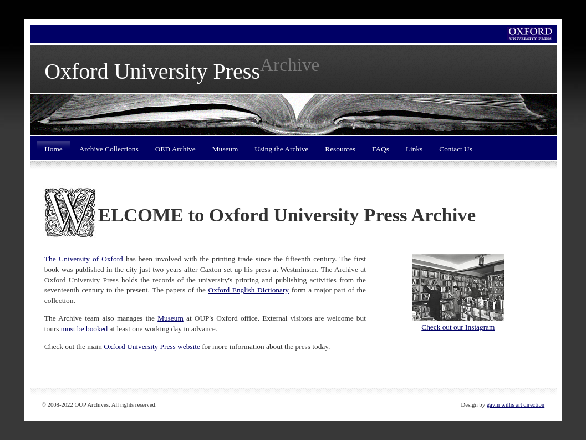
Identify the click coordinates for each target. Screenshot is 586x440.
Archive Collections (109, 149)
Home (53, 149)
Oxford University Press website (152, 346)
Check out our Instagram (458, 327)
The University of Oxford (83, 259)
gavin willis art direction (515, 405)
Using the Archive (281, 149)
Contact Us (455, 149)
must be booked (85, 329)
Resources (340, 149)
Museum (225, 149)
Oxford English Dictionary (248, 290)
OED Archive (175, 149)
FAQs (380, 149)
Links (414, 149)
